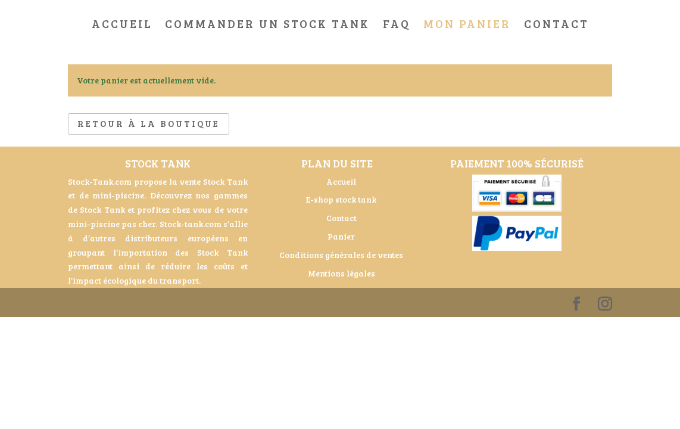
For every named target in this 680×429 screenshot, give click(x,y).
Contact (556, 25)
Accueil (122, 25)
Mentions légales (341, 273)
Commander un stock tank (267, 25)
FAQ (396, 25)
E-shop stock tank (341, 199)
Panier (341, 236)
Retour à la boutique (148, 123)
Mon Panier (467, 25)
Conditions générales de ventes (341, 254)
